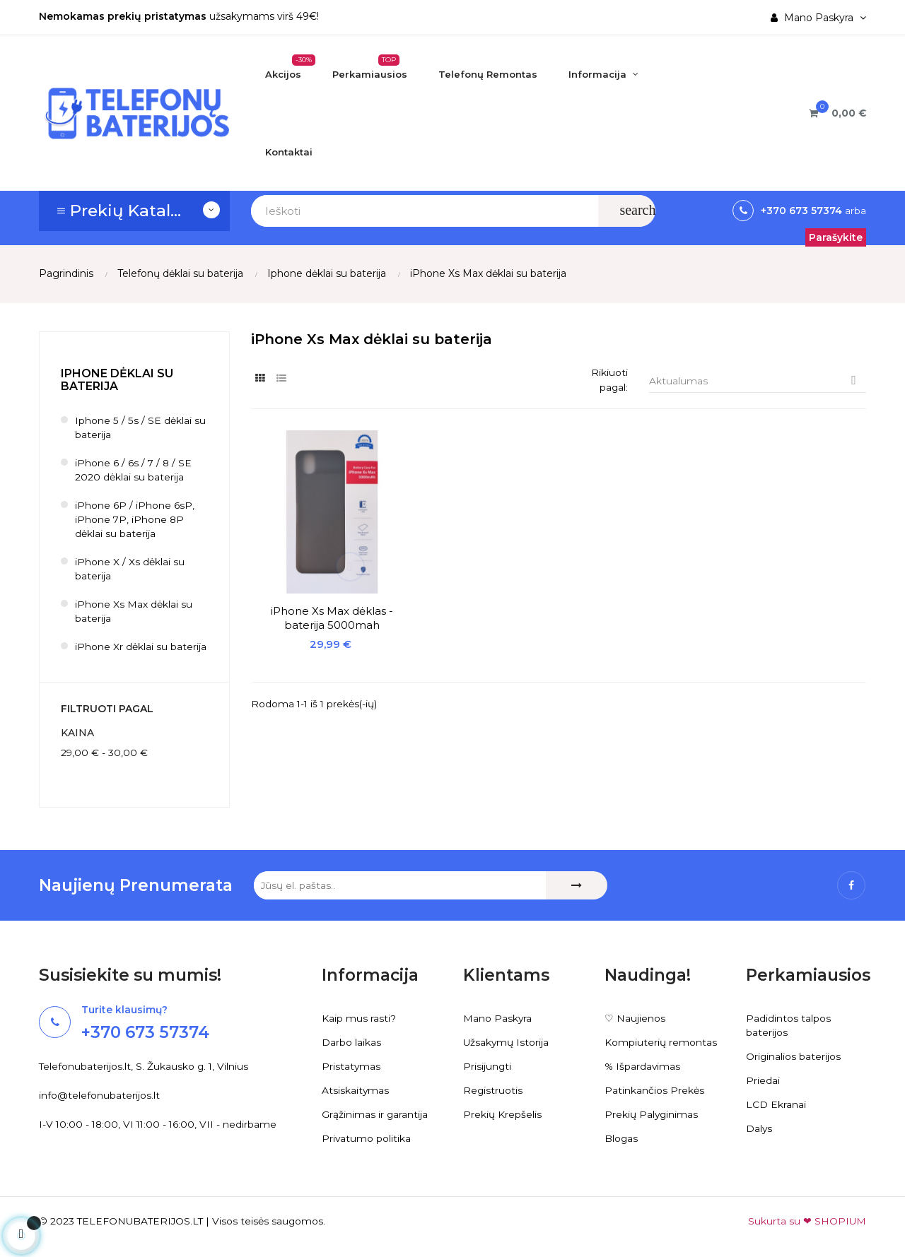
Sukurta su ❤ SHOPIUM (806, 1221)
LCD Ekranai (776, 1104)
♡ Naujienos (635, 1018)
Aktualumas (758, 381)
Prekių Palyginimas (652, 1114)
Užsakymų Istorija (506, 1042)
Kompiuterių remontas (661, 1042)
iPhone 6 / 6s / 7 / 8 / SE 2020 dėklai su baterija (134, 470)
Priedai (763, 1080)
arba (854, 210)
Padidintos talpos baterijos (788, 1025)
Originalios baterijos (793, 1056)
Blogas (621, 1138)
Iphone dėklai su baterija (117, 380)
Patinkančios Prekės (654, 1090)
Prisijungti (487, 1066)
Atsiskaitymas (356, 1090)
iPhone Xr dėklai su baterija (140, 647)
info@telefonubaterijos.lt (99, 1096)
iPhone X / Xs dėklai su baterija (130, 569)
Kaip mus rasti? (359, 1018)
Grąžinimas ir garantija (375, 1114)
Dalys (759, 1128)
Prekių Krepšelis (502, 1114)
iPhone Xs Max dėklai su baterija (133, 611)
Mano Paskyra (497, 1018)
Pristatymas (351, 1066)
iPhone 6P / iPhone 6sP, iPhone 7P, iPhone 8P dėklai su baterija (134, 520)
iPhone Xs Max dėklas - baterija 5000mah (320, 593)
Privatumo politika (366, 1138)
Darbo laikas (351, 1042)
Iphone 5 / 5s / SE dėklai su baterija (139, 428)
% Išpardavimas (643, 1066)
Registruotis (493, 1090)
